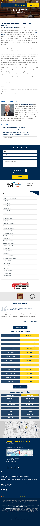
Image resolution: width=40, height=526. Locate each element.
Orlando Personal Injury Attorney (10, 27)
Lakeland (10, 418)
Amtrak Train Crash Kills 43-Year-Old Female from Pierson (14, 127)
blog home (3, 19)
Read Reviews (20, 328)
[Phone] (20, 158)
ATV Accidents (6, 200)
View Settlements (20, 387)
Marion (24, 505)
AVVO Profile (30, 183)
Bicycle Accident (7, 208)
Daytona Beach (10, 405)
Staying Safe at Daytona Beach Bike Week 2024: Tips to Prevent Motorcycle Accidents (20, 484)
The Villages (29, 405)
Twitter (11, 467)
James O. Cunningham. (18, 516)
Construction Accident (8, 218)
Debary (10, 408)
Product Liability (7, 253)
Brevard (36, 505)
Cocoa (30, 418)
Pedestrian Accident (8, 245)
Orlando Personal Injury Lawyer (8, 508)
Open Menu (37, 1)
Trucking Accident (7, 270)
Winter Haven (30, 398)
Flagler (21, 505)
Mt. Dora (29, 408)
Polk (17, 506)
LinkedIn (15, 467)
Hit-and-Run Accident (8, 233)
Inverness (10, 414)
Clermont (30, 411)
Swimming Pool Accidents (9, 258)
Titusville (30, 414)
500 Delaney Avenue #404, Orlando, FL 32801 (19, 452)
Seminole (29, 505)
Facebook (7, 467)
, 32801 (13, 459)
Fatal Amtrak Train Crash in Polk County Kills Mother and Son (15, 129)
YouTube (18, 467)
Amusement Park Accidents (10, 198)
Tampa (30, 401)
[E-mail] (20, 155)
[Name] (20, 151)
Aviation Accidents (7, 205)
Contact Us (22, 496)
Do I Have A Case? (20, 148)
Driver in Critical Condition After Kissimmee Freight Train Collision (16, 134)
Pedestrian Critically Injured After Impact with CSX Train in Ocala (16, 132)
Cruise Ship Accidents (8, 223)
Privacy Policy (23, 518)
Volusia (21, 506)
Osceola (33, 505)
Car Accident (6, 215)
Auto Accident (6, 203)
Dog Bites (5, 225)
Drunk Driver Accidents (8, 228)
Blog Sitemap (16, 518)
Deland (10, 411)
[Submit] (20, 177)
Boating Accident (7, 210)
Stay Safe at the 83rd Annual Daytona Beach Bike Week (20, 477)
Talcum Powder (7, 260)
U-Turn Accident (7, 273)
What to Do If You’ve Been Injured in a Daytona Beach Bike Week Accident (20, 480)
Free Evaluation (33, 5)
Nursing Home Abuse (8, 243)
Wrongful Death (7, 275)
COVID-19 (5, 220)
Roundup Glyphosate (8, 255)
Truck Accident (6, 268)
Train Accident (10, 19)
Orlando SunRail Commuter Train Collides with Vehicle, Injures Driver (17, 130)
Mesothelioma (6, 238)
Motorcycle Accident (8, 240)
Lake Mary (10, 398)
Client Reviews (29, 185)
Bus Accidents (6, 213)
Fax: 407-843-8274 (11, 463)
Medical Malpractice (8, 235)
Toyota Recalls (6, 263)
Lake (14, 506)
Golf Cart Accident (7, 230)
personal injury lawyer (27, 104)
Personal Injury (7, 248)
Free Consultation (20, 15)
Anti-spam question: (17, 170)
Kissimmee (10, 401)
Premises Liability (7, 250)
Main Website (4, 494)
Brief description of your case (20, 163)
